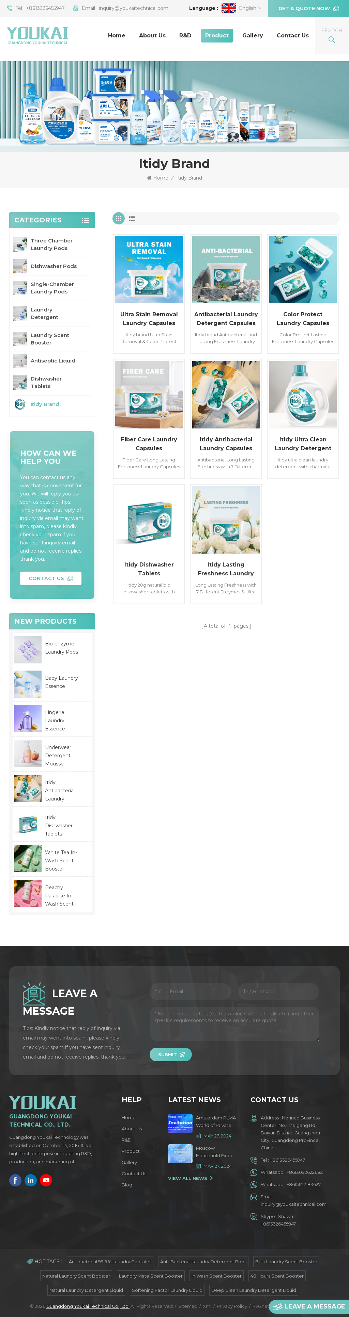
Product (217, 35)
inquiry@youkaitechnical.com (133, 8)
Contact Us (293, 35)
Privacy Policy (232, 1306)
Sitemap (187, 1306)
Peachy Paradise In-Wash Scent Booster (59, 896)
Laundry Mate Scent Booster (151, 1276)
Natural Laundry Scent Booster (76, 1276)
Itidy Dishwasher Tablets (149, 569)
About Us (152, 35)
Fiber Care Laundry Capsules (149, 444)
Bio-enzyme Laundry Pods (61, 648)
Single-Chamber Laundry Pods (52, 288)
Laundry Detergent (44, 313)
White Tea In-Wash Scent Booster (61, 860)
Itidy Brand (189, 178)
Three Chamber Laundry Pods (52, 244)
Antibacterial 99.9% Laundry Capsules (110, 1261)
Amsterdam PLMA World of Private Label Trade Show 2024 (216, 1122)
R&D (185, 35)
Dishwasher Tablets (46, 382)
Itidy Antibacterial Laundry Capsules (226, 444)
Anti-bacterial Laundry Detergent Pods (203, 1261)
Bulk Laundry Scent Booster (286, 1261)
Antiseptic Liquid (53, 360)
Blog (127, 1184)
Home (116, 35)
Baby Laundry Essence (61, 682)
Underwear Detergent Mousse (58, 755)
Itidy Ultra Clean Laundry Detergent (303, 444)
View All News (187, 1178)
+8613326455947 (45, 8)
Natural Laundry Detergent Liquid (86, 1290)
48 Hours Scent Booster (277, 1276)
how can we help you (48, 457)
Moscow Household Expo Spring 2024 (214, 1152)
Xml (207, 1306)
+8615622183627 (304, 1184)
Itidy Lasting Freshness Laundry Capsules (226, 569)
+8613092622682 (305, 1172)
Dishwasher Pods (54, 266)
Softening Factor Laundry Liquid (167, 1290)
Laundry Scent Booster (50, 339)
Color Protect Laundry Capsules (303, 318)
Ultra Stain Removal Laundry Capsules (149, 318)
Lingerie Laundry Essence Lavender (56, 721)
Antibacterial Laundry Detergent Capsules (226, 318)
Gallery (252, 35)
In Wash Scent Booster (217, 1276)
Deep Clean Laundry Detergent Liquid (253, 1290)
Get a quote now (304, 8)
